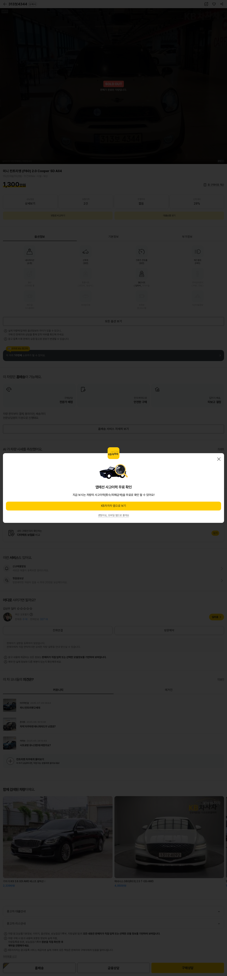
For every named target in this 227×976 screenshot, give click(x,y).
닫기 (219, 459)
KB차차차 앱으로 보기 (113, 506)
